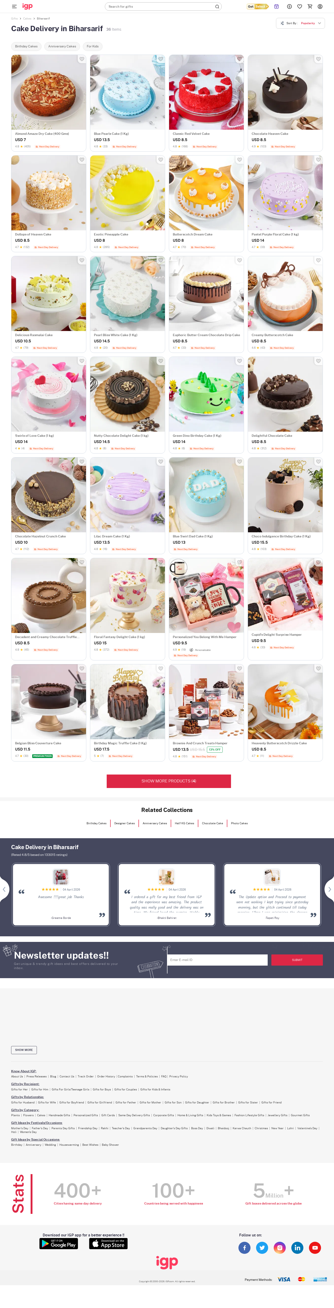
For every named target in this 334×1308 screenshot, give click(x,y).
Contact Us (67, 1076)
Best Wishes (90, 1144)
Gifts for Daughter (197, 1102)
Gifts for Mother (150, 1102)
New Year (277, 1128)
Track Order (86, 1076)
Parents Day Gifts (63, 1128)
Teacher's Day (121, 1128)
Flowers (28, 1115)
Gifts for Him (39, 1089)
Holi (13, 1132)
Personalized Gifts (86, 1115)
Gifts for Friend (271, 1102)
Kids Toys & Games (219, 1115)
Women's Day (28, 1132)
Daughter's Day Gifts (174, 1128)
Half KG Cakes (184, 823)
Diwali (210, 1128)
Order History (106, 1076)
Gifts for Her (19, 1089)
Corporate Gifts (163, 1115)
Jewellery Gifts (277, 1115)
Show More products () (168, 781)
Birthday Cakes (96, 823)
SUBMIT (297, 960)
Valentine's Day (307, 1128)
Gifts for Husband (23, 1102)
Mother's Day (19, 1128)
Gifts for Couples (125, 1089)
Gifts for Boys (102, 1089)
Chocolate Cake (212, 823)
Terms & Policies (147, 1076)
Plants (15, 1115)
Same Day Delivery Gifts (134, 1115)
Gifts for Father (126, 1102)
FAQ (164, 1076)
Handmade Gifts (59, 1115)
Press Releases (36, 1076)
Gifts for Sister (248, 1102)
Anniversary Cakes (155, 823)
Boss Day (197, 1128)
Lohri (290, 1128)
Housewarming (69, 1144)
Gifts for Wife (47, 1102)
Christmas (261, 1128)
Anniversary (33, 1144)
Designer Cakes (124, 823)
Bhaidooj (223, 1128)
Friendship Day (87, 1128)
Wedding (50, 1144)
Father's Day (40, 1128)
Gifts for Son (173, 1102)
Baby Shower (110, 1144)
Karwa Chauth (242, 1128)
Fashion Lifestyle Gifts (249, 1115)
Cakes (41, 1115)
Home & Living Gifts (190, 1115)
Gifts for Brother (224, 1102)
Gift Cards (108, 1115)
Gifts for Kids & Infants (155, 1089)
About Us (17, 1076)
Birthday (16, 1144)
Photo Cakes (239, 823)
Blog (53, 1076)
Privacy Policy (178, 1076)
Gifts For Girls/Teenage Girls (70, 1089)
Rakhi (104, 1128)
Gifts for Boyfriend (71, 1102)
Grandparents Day (145, 1128)
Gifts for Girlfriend (99, 1102)
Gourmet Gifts (300, 1115)
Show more (24, 1050)
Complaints (125, 1076)
